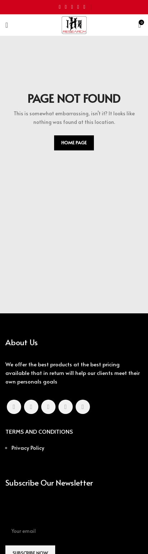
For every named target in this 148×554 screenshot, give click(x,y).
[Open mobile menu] (6, 25)
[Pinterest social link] (72, 7)
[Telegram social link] (84, 7)
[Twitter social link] (66, 7)
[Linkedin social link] (78, 7)
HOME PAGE (74, 142)
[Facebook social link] (60, 7)
